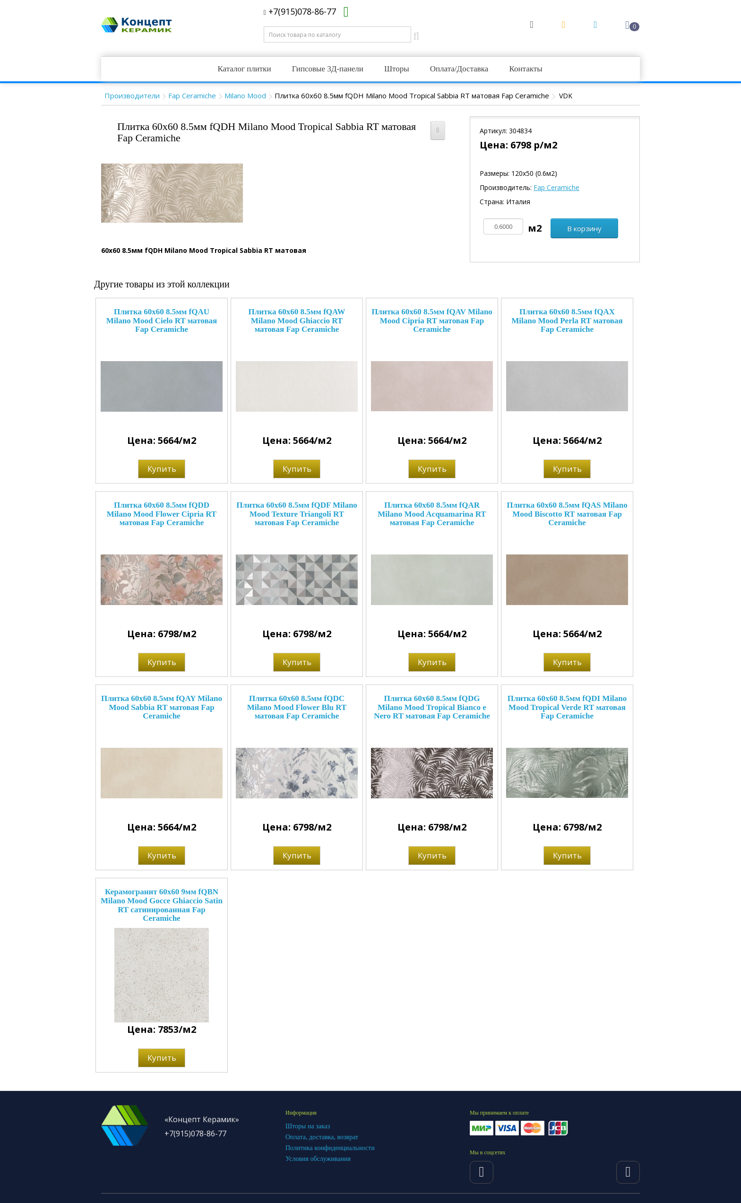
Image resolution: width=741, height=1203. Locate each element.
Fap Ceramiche (192, 95)
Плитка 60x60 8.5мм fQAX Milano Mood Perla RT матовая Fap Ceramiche (566, 320)
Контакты (525, 68)
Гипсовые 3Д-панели (327, 68)
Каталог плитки (244, 68)
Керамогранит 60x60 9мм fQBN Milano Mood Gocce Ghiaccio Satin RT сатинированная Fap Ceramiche (162, 905)
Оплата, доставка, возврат (321, 1137)
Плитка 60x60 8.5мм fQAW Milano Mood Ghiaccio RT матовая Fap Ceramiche (297, 320)
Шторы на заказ (307, 1126)
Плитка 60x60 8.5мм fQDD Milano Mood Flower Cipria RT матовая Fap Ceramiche (161, 514)
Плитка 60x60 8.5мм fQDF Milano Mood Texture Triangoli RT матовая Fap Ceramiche (296, 514)
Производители (132, 95)
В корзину (584, 228)
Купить (161, 468)
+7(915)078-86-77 (300, 11)
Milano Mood (245, 95)
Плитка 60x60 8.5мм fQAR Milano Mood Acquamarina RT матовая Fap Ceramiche (432, 514)
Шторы (396, 68)
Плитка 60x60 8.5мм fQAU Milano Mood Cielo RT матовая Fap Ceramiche (161, 320)
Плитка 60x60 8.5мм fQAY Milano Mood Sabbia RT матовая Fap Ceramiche (161, 707)
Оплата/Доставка (459, 68)
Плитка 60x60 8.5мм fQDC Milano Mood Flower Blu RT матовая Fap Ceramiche (297, 707)
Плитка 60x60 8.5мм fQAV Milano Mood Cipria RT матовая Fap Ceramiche (431, 320)
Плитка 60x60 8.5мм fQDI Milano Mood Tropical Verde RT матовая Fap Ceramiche (567, 707)
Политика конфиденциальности (330, 1147)
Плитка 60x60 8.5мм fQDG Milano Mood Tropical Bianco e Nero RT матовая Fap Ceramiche (432, 707)
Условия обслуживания (318, 1158)
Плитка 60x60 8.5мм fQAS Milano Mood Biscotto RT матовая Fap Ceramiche (567, 514)
